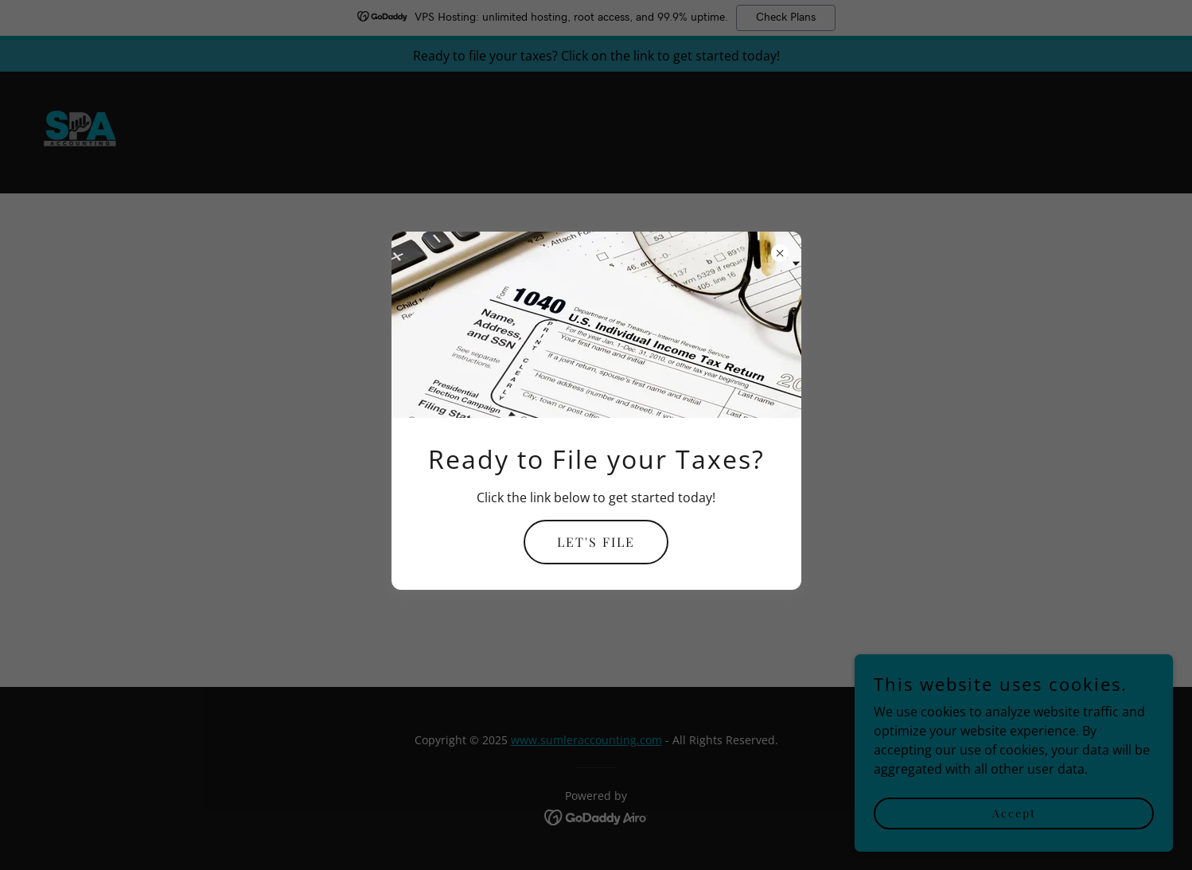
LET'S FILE (596, 541)
